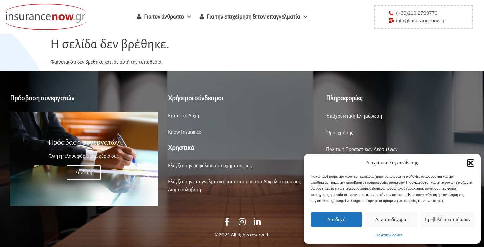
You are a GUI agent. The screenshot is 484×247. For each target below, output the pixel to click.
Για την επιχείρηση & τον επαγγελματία (257, 17)
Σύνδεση (83, 172)
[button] (470, 163)
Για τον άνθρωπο (168, 17)
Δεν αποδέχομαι (391, 219)
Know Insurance (184, 132)
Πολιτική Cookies (389, 235)
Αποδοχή (336, 219)
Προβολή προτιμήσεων (447, 219)
